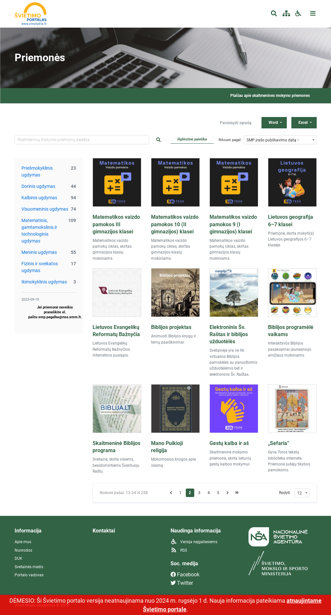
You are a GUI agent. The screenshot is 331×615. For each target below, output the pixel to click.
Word (274, 122)
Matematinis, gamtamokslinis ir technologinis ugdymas (39, 230)
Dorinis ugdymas (38, 186)
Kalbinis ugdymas (39, 197)
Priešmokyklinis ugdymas (37, 171)
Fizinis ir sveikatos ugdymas (39, 267)
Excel (304, 122)
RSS (179, 550)
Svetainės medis (29, 567)
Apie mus (23, 542)
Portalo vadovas (29, 575)
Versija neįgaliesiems (194, 542)
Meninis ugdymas (39, 252)
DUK (18, 558)
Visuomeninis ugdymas (44, 209)
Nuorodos (23, 550)
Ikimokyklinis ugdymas (44, 281)
